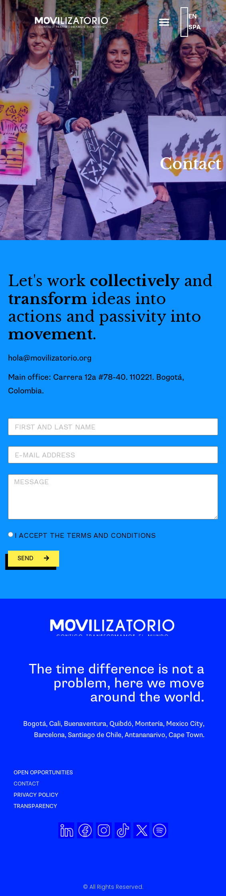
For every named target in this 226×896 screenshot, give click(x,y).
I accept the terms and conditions (85, 535)
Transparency (35, 806)
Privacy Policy (36, 795)
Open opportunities (43, 772)
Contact (26, 783)
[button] (164, 22)
